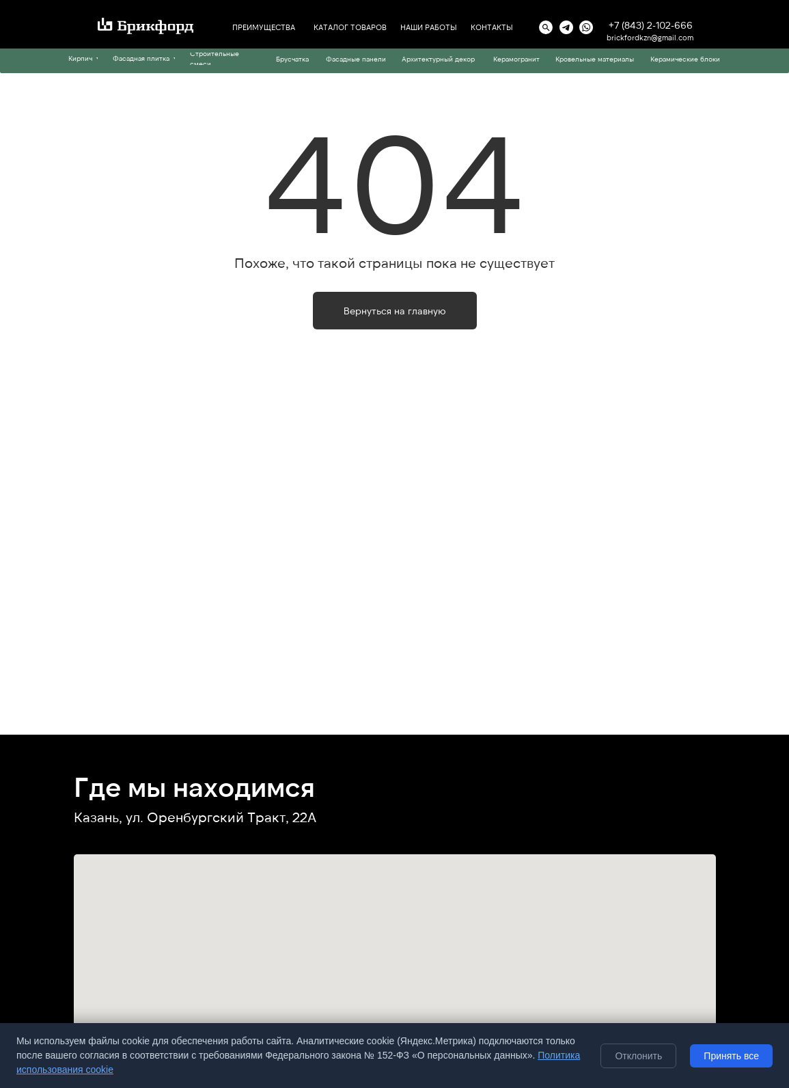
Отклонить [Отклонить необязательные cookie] (638, 1055)
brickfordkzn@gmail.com (650, 37)
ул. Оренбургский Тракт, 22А (221, 816)
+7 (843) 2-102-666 (651, 25)
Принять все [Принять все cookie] (731, 1055)
